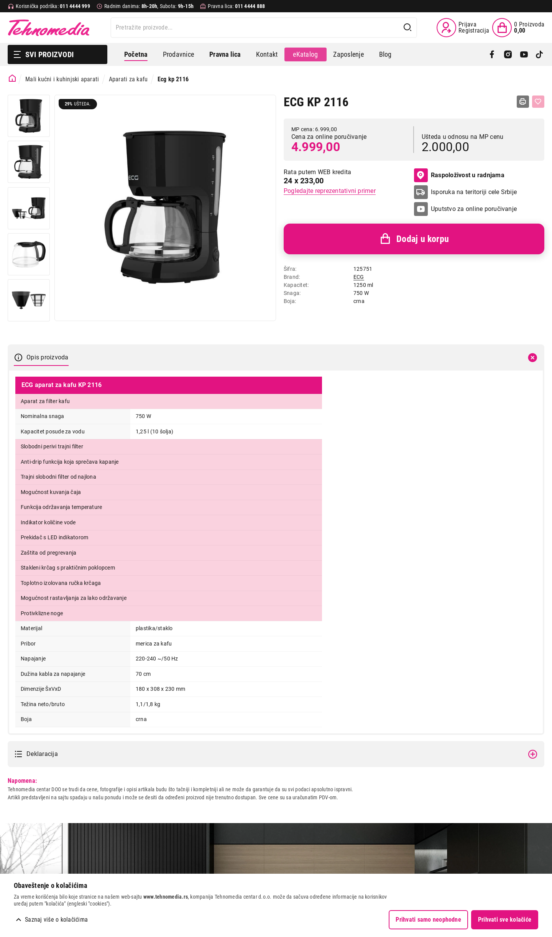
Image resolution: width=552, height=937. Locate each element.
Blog (385, 54)
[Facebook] (492, 54)
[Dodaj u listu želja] (538, 102)
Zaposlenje (348, 54)
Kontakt (267, 54)
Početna (136, 54)
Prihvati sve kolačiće (504, 919)
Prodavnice (178, 54)
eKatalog (305, 54)
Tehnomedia (49, 27)
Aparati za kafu (128, 79)
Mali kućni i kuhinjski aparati (62, 79)
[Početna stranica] (12, 78)
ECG (358, 277)
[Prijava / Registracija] (463, 27)
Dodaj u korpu (414, 239)
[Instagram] (508, 54)
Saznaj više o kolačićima (56, 919)
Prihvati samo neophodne (428, 919)
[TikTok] (539, 54)
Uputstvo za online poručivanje (474, 208)
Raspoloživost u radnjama (459, 175)
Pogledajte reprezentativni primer (330, 190)
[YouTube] (524, 54)
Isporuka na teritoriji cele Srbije (474, 192)
